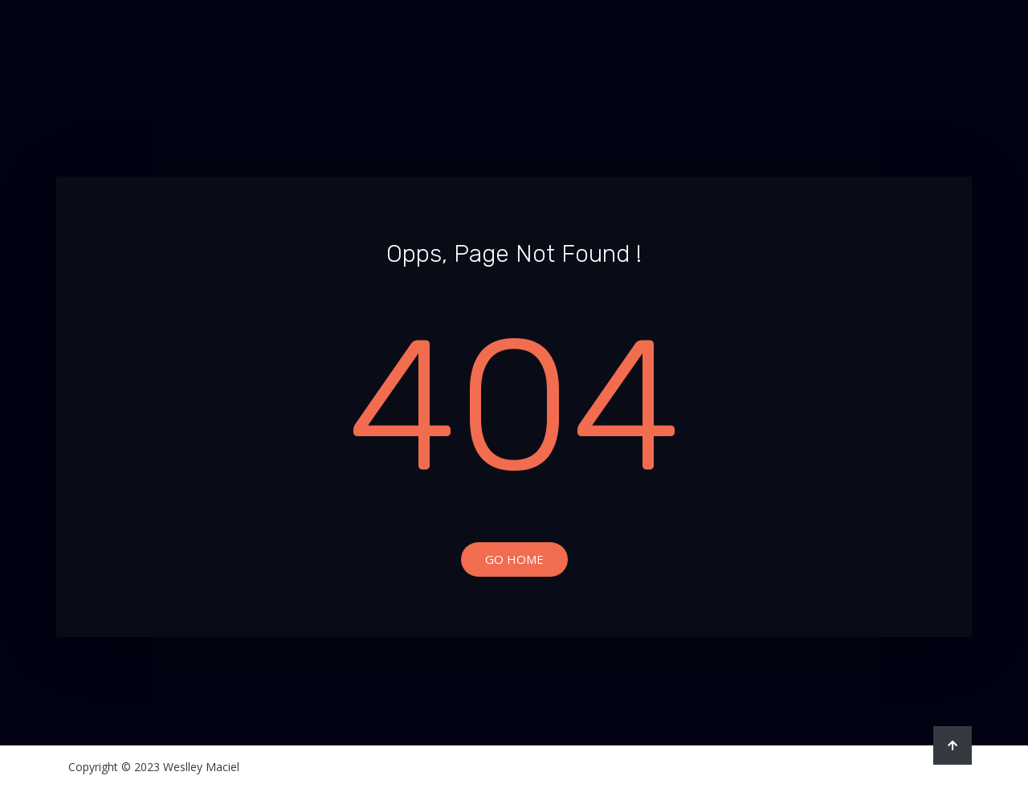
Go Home (514, 559)
